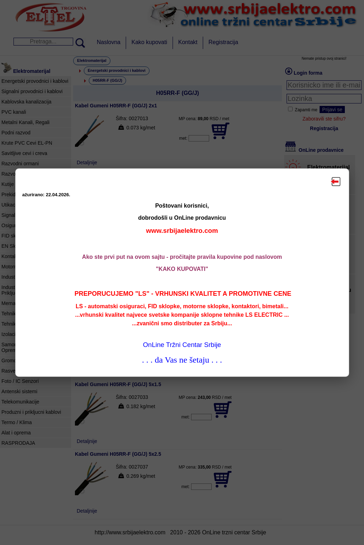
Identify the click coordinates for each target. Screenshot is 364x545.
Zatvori (336, 181)
